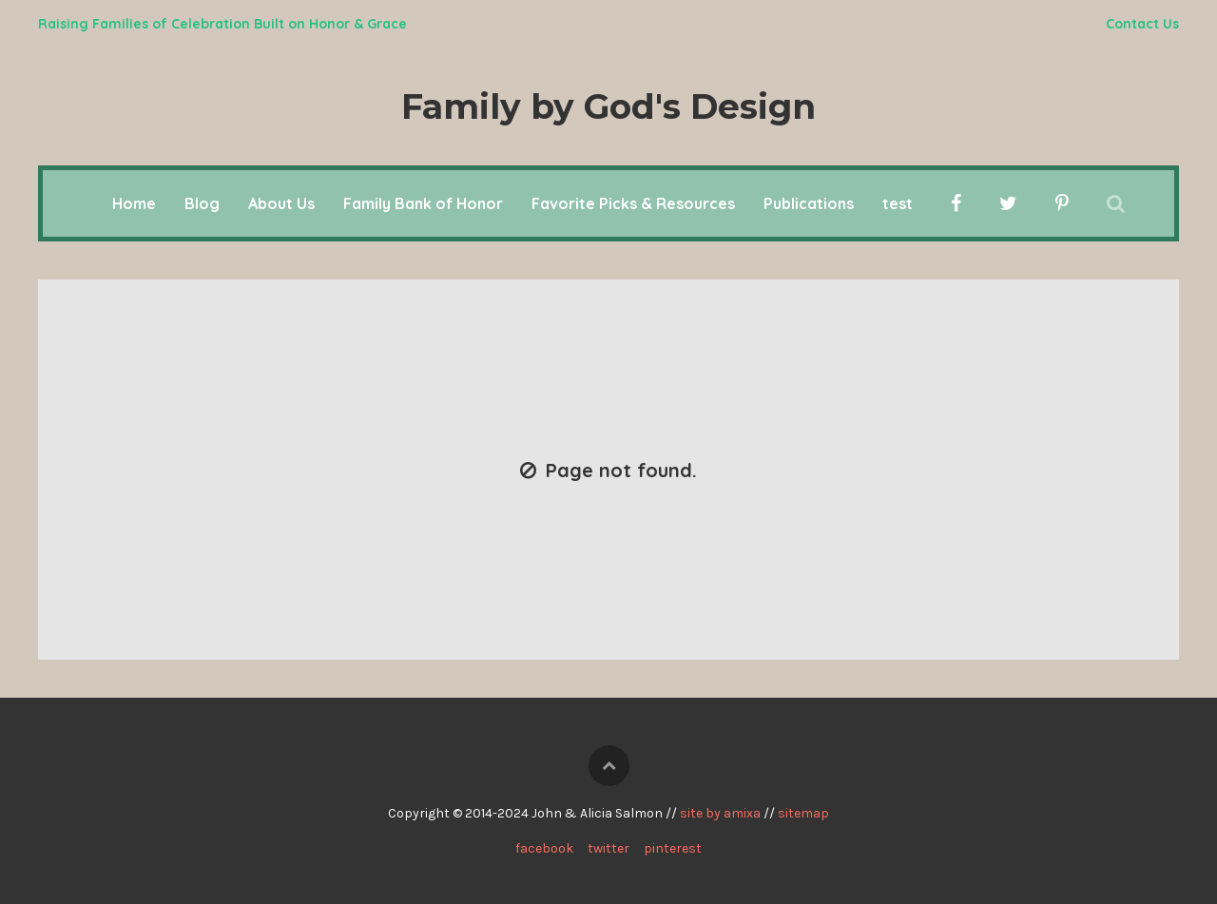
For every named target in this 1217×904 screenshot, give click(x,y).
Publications (808, 203)
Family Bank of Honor (423, 203)
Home (134, 203)
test (897, 203)
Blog (202, 203)
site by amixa (720, 813)
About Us (281, 203)
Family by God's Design (608, 106)
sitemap (803, 813)
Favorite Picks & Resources (633, 203)
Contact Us (1142, 23)
